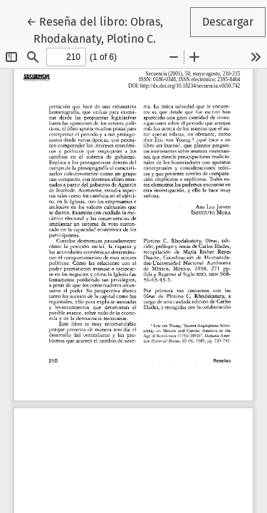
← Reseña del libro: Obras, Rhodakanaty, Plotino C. (107, 29)
